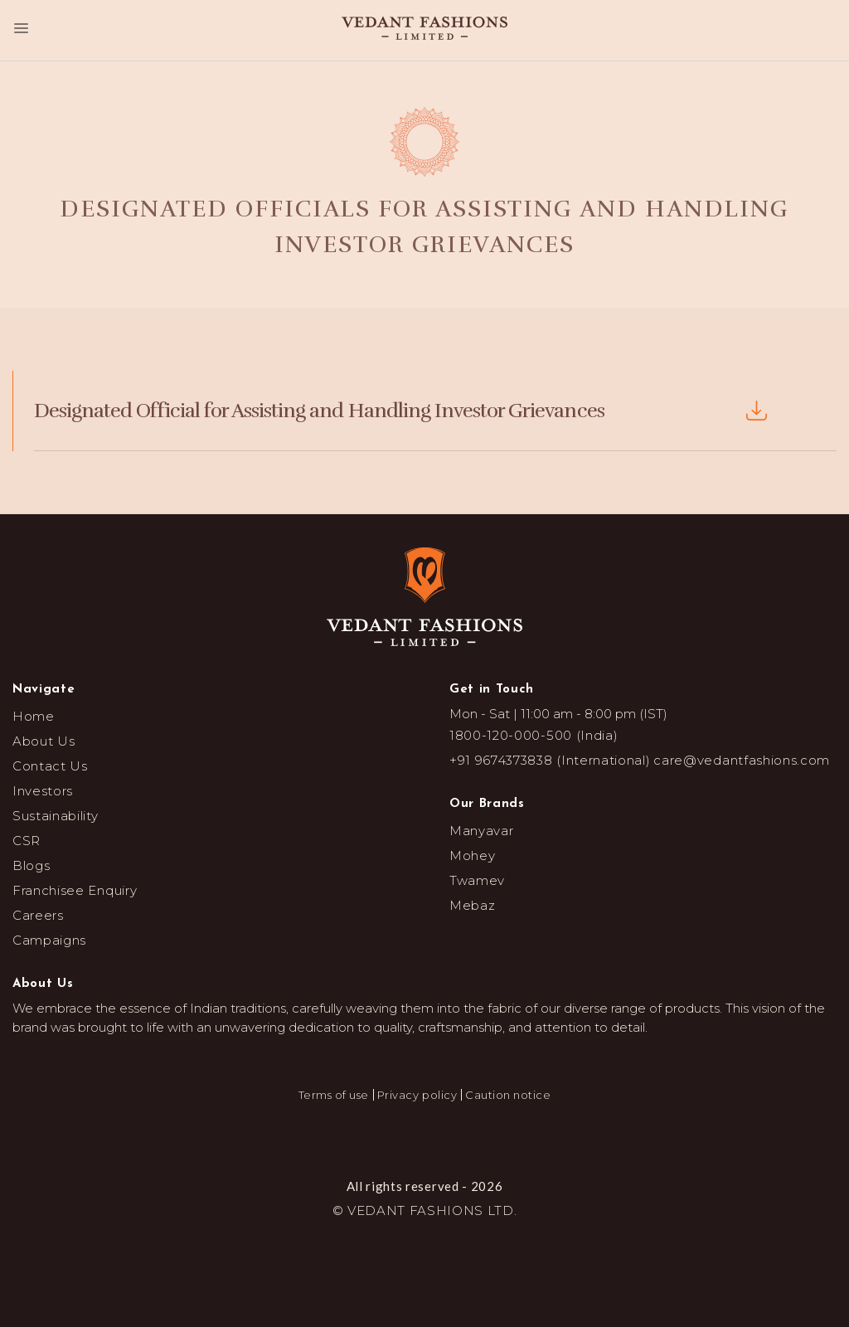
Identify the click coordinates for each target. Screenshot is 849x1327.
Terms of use (333, 1094)
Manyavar (481, 830)
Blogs (31, 865)
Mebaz (472, 905)
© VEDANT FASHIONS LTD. (424, 1210)
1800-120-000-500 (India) (533, 735)
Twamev (477, 880)
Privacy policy (417, 1094)
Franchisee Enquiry (74, 890)
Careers (38, 915)
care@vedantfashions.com (741, 760)
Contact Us (50, 766)
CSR (26, 840)
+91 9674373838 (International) (549, 760)
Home (33, 716)
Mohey (472, 855)
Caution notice (508, 1094)
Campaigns (49, 940)
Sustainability (55, 816)
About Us (43, 741)
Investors (42, 791)
